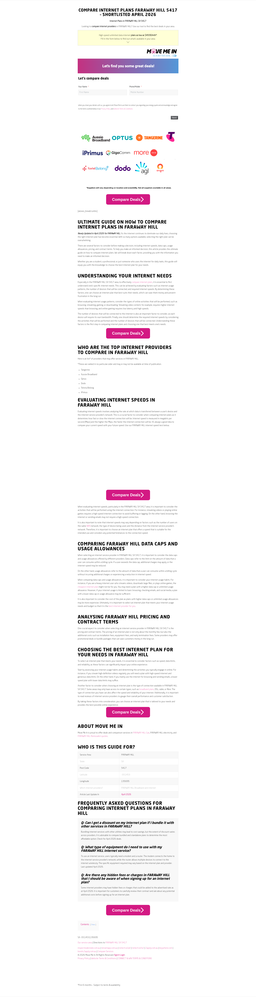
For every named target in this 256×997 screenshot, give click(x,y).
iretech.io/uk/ (125, 948)
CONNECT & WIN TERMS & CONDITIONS (135, 958)
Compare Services (105, 951)
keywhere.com (165, 948)
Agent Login (119, 955)
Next (174, 117)
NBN (88, 526)
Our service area (85, 943)
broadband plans (146, 689)
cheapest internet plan (88, 587)
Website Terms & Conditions (123, 109)
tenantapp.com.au (109, 948)
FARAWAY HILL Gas (141, 733)
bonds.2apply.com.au (87, 951)
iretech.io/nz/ (138, 948)
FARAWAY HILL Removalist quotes (93, 736)
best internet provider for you (122, 606)
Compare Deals (128, 199)
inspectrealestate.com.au (89, 948)
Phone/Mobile (134, 87)
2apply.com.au (151, 948)
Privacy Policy (106, 109)
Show (93, 924)
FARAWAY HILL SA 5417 (116, 943)
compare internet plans (142, 282)
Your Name (82, 87)
